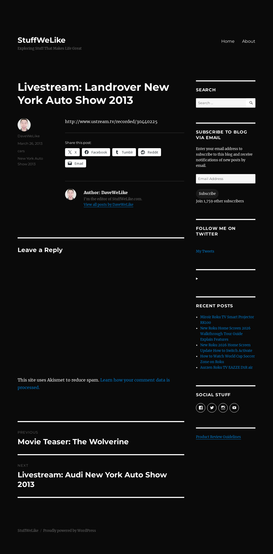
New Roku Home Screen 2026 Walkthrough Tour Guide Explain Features (225, 334)
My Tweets (205, 251)
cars (21, 151)
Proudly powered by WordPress (69, 530)
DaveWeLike (29, 136)
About (248, 41)
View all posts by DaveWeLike (108, 204)
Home (228, 41)
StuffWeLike (42, 40)
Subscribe (207, 193)
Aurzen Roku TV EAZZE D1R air (226, 367)
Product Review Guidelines (218, 437)
